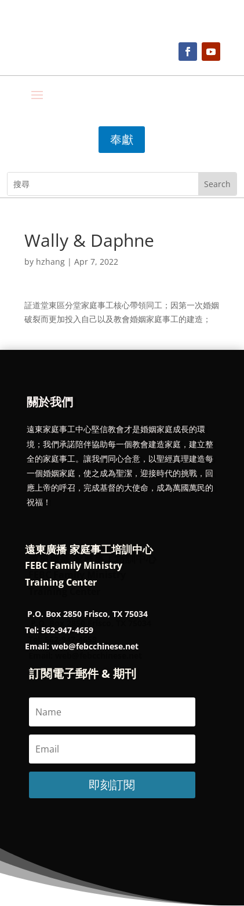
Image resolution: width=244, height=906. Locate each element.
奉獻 (121, 139)
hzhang (50, 261)
